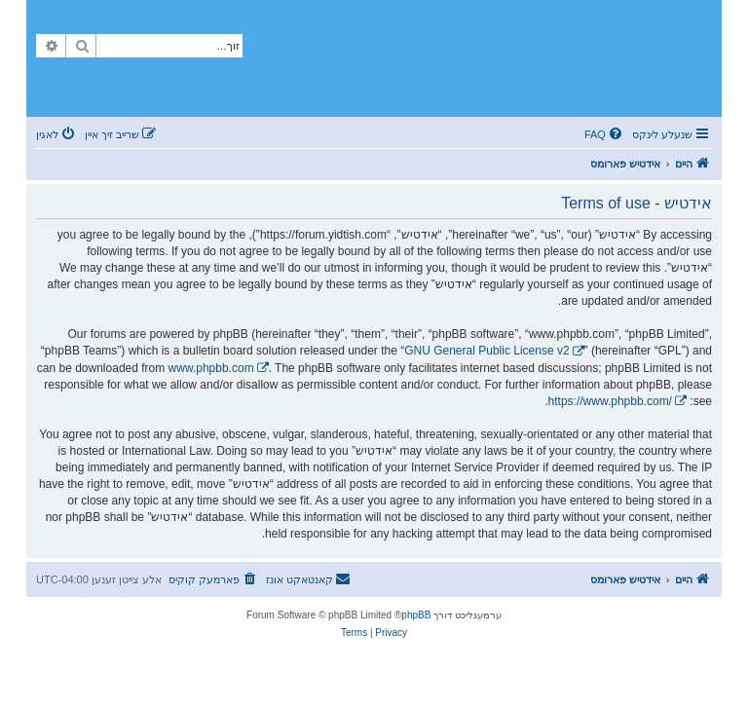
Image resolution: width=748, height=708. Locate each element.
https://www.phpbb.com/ (610, 401)
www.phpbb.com (211, 368)
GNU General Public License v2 (486, 350)
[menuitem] (604, 134)
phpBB (415, 615)
